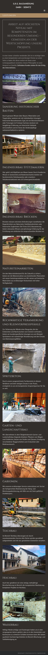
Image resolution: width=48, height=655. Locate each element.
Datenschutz (31, 653)
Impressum (41, 653)
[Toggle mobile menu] (44, 10)
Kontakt (21, 653)
